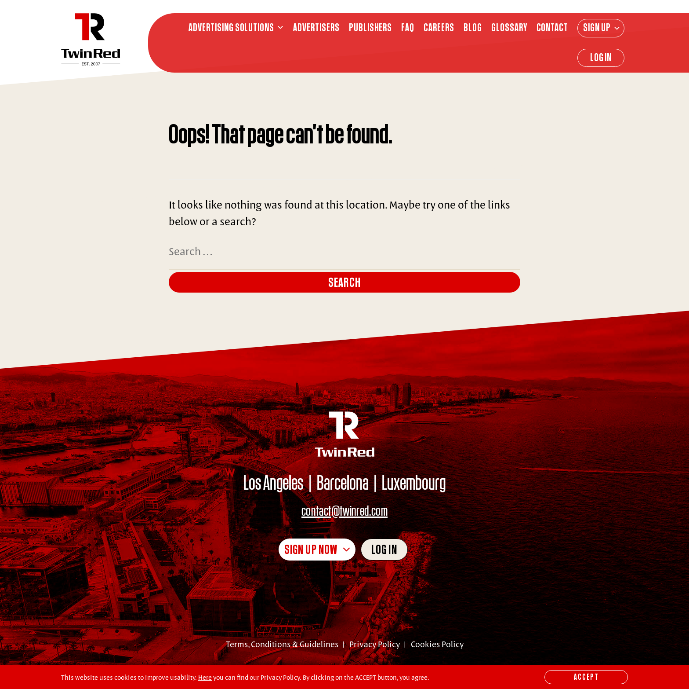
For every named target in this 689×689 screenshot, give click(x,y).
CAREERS (439, 27)
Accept (586, 677)
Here (205, 677)
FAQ (407, 27)
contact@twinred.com (344, 510)
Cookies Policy (437, 644)
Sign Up (597, 27)
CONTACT (553, 27)
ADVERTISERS (316, 27)
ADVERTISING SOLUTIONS (231, 27)
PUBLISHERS (370, 27)
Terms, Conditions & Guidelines (282, 644)
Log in (384, 549)
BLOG (473, 27)
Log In (601, 57)
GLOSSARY (509, 27)
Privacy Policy (374, 644)
